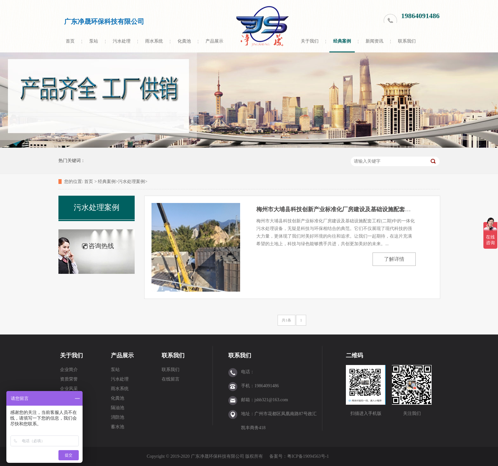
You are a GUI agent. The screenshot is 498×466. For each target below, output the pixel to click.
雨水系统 (154, 41)
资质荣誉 (69, 379)
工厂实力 (69, 398)
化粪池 (184, 41)
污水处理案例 (131, 181)
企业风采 (69, 388)
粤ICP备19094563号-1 (308, 456)
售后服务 (69, 407)
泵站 (93, 41)
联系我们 (407, 41)
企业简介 (69, 369)
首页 (70, 41)
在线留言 (170, 379)
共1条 (286, 320)
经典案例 (342, 41)
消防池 (117, 417)
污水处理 (122, 41)
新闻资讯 (374, 41)
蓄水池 (117, 426)
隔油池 (117, 407)
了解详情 (394, 259)
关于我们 (310, 41)
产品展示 (214, 41)
